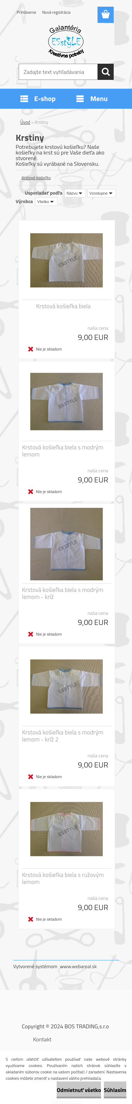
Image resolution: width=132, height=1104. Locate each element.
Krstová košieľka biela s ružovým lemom (63, 878)
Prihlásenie (26, 12)
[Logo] (66, 41)
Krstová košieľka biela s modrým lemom (62, 451)
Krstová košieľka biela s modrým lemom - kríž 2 (62, 736)
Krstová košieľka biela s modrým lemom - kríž (62, 593)
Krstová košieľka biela (63, 306)
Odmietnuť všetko (79, 1090)
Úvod (25, 122)
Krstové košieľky (36, 177)
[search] (106, 72)
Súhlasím (115, 1090)
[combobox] (75, 193)
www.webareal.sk (78, 966)
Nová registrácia (56, 12)
